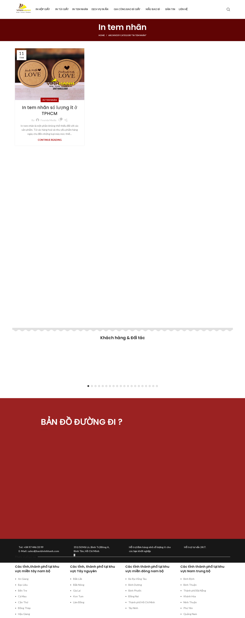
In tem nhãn (49, 100)
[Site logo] (23, 9)
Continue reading (50, 140)
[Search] (228, 9)
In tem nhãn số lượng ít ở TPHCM (49, 111)
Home (102, 35)
